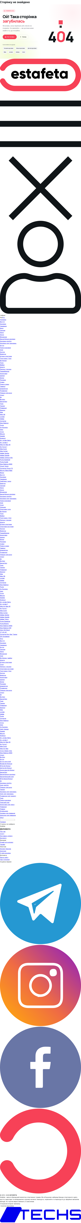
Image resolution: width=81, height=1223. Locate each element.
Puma (2, 425)
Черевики (3, 326)
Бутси (2, 345)
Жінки (2, 473)
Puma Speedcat (5, 460)
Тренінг (2, 406)
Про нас (3, 831)
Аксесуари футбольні (7, 770)
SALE (2, 817)
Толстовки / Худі (5, 358)
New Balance (4, 423)
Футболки (3, 360)
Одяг (1, 350)
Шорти (2, 367)
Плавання (3, 408)
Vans (1, 429)
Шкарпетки (4, 389)
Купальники (4, 811)
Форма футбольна (6, 764)
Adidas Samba (4, 453)
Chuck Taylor (4, 466)
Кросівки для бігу (6, 341)
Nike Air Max (4, 748)
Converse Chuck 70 (6, 468)
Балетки (3, 483)
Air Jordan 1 (4, 442)
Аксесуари (3, 373)
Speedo (2, 436)
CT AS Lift (3, 632)
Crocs (2, 432)
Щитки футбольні (6, 768)
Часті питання (4, 859)
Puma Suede (4, 462)
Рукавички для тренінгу (8, 796)
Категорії (3, 851)
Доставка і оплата (6, 836)
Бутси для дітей (5, 761)
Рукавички (3, 391)
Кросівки (3, 324)
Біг (1, 397)
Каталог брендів (5, 849)
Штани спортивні (6, 356)
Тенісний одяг (4, 802)
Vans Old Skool (5, 630)
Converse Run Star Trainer (8, 634)
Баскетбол (3, 401)
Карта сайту (4, 857)
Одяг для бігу (4, 785)
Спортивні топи (5, 509)
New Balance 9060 (6, 464)
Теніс (1, 404)
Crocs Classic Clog (6, 751)
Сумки (2, 382)
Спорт (2, 395)
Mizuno (2, 434)
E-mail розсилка (5, 853)
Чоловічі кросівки (8, 48)
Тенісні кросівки (5, 348)
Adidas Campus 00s (6, 457)
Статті (2, 834)
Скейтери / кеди (5, 481)
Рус (3, 317)
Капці (2, 332)
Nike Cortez (4, 451)
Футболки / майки (6, 658)
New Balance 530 (5, 628)
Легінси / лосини (5, 369)
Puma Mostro (4, 623)
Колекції (3, 438)
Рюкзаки (3, 380)
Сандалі (2, 330)
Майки (2, 365)
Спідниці (3, 507)
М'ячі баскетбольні (6, 779)
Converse (3, 421)
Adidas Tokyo (4, 619)
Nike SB (2, 414)
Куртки (2, 352)
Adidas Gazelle (4, 455)
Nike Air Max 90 (5, 445)
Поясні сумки (4, 384)
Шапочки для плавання (8, 815)
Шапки (2, 376)
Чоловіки (3, 320)
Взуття (2, 322)
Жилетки (3, 354)
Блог (23, 52)
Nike (5, 52)
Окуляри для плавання (7, 813)
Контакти (3, 838)
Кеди (1, 328)
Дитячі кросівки (32, 48)
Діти (1, 639)
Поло (2, 363)
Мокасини (3, 337)
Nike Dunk (3, 449)
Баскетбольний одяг (7, 776)
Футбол (2, 399)
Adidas (17, 52)
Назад (23, 37)
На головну (9, 37)
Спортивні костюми (7, 526)
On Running (4, 427)
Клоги (2, 335)
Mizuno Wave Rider (6, 470)
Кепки (2, 378)
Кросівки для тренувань (8, 343)
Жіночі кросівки (20, 48)
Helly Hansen (4, 729)
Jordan (11, 52)
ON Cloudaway (5, 636)
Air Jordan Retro (5, 440)
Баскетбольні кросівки (7, 339)
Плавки (2, 809)
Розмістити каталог (6, 842)
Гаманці (2, 386)
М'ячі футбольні (5, 766)
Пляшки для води (6, 393)
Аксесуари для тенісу (7, 804)
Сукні (2, 505)
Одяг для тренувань (7, 794)
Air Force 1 (3, 447)
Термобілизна (4, 371)
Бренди (2, 410)
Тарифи (2, 844)
